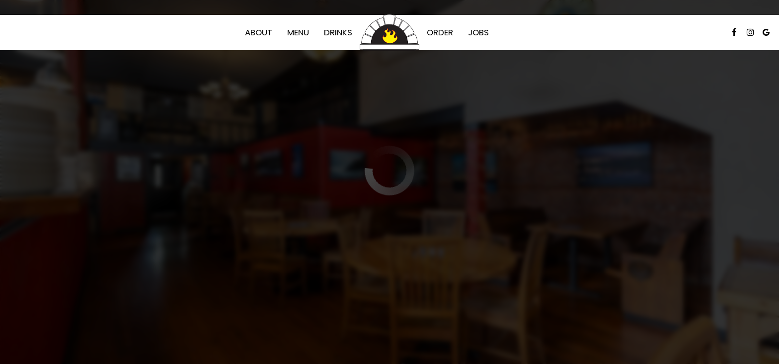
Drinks (338, 32)
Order (440, 32)
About (258, 32)
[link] (389, 32)
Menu (298, 32)
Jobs (478, 32)
